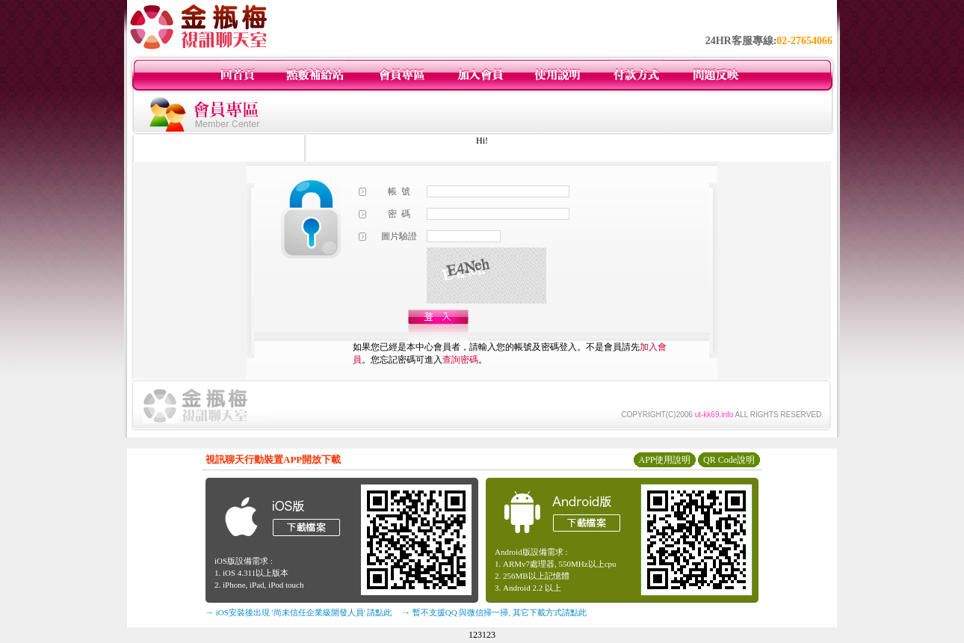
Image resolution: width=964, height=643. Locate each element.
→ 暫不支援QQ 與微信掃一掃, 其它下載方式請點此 (494, 612)
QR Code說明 (729, 460)
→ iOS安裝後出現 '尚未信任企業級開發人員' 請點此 (299, 612)
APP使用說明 (664, 460)
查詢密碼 (460, 359)
